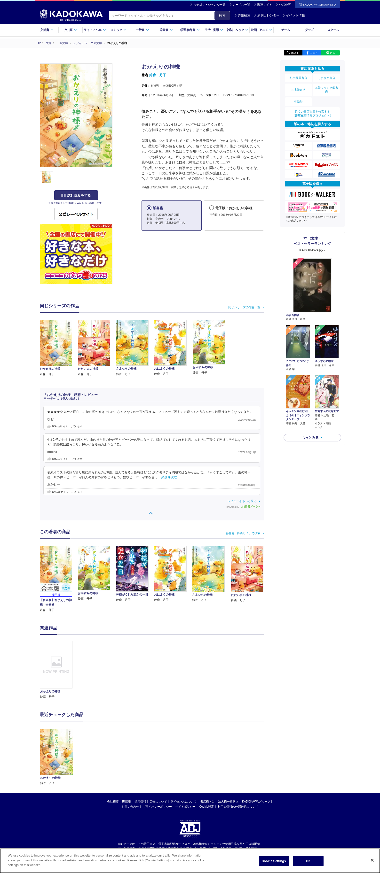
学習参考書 (190, 30)
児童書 (166, 30)
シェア (314, 52)
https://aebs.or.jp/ (173, 805)
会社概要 (113, 755)
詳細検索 (242, 15)
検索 (222, 15)
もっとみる (310, 438)
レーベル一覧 (241, 4)
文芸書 (47, 30)
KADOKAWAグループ (256, 755)
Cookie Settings (274, 863)
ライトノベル (95, 30)
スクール (333, 30)
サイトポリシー (185, 760)
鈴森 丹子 (157, 75)
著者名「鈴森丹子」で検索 (242, 533)
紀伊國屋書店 (298, 78)
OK (308, 863)
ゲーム (285, 30)
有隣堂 (298, 101)
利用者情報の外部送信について (238, 760)
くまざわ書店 (326, 78)
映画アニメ (261, 30)
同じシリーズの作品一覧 (244, 307)
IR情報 (126, 755)
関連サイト (264, 4)
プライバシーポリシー (157, 760)
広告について (158, 755)
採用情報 (140, 755)
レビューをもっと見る (242, 501)
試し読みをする (76, 195)
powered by (243, 507)
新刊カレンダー (266, 15)
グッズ (309, 30)
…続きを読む (167, 477)
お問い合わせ (130, 760)
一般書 (142, 30)
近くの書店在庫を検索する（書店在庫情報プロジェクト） (312, 113)
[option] (59, 670)
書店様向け (207, 755)
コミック (118, 30)
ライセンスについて (183, 755)
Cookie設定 (206, 760)
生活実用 (214, 30)
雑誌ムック (237, 30)
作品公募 (285, 4)
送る (332, 52)
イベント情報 (294, 15)
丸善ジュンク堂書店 (326, 89)
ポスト (295, 52)
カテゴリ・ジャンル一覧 (209, 4)
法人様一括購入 (228, 755)
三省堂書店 (298, 90)
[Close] (372, 862)
